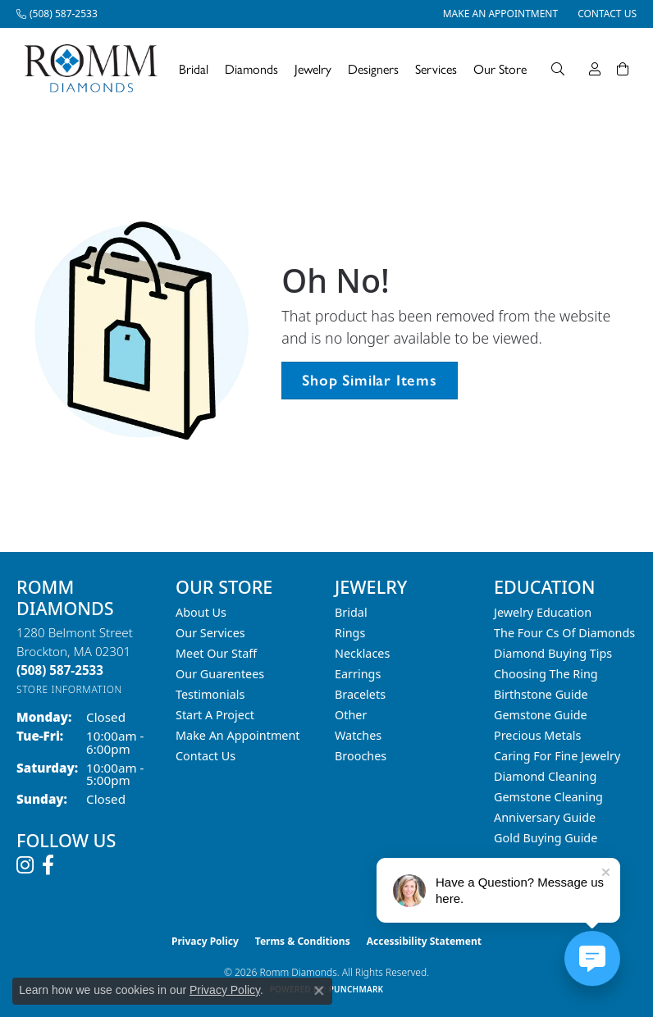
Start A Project (215, 715)
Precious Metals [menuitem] (537, 735)
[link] (57, 14)
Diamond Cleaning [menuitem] (545, 776)
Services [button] (436, 68)
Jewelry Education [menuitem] (542, 612)
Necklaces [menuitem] (362, 653)
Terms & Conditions (302, 941)
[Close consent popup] (319, 991)
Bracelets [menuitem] (360, 694)
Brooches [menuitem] (360, 756)
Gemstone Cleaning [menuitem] (548, 797)
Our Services (210, 633)
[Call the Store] (59, 670)
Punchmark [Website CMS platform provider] (356, 989)
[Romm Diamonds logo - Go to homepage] (95, 68)
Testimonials (210, 694)
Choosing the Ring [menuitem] (546, 674)
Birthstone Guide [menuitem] (541, 694)
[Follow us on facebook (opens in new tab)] (48, 865)
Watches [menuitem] (358, 735)
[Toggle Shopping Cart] (622, 69)
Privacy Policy (205, 941)
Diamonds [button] (251, 68)
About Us (201, 612)
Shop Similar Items (369, 380)
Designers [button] (373, 68)
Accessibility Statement (424, 941)
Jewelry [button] (313, 68)
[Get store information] (69, 689)
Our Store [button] (500, 68)
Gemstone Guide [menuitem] (540, 715)
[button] (557, 69)
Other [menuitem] (351, 715)
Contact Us (205, 756)
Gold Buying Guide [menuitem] (545, 838)
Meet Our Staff (216, 653)
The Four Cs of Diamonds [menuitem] (564, 633)
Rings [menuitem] (350, 633)
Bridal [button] (193, 68)
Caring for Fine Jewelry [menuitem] (557, 756)
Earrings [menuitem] (358, 674)
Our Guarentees (220, 674)
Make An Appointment (238, 735)
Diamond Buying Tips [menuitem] (553, 653)
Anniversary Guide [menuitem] (545, 817)
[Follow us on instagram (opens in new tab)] (25, 865)
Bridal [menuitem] (351, 612)
